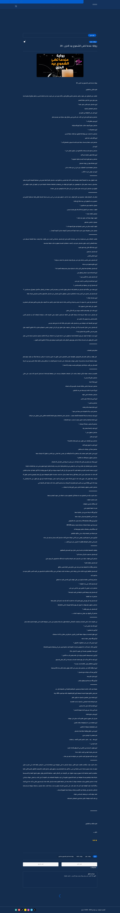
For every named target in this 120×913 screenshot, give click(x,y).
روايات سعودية (73, 1)
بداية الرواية (75, 6)
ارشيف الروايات (47, 1)
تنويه (28, 1)
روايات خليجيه (65, 1)
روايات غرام (68, 6)
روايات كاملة (60, 6)
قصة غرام (42, 6)
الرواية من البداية (50, 6)
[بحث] (16, 6)
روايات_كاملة (79, 856)
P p (24, 1)
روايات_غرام (93, 41)
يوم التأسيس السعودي (36, 1)
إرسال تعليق (91, 873)
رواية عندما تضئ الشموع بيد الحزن (65, 856)
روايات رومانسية (56, 1)
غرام (81, 6)
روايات (80, 1)
